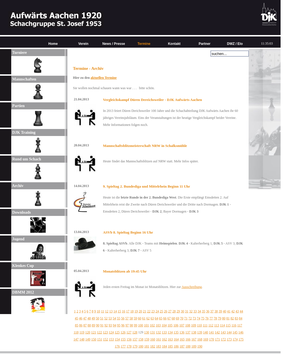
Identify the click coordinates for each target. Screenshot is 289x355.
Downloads (21, 212)
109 (193, 325)
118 (76, 332)
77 (211, 318)
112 (211, 325)
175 (241, 339)
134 (170, 332)
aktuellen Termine (104, 78)
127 (129, 332)
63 (152, 318)
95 (118, 325)
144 (229, 332)
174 (235, 339)
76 (207, 318)
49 (93, 318)
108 (187, 325)
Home (53, 44)
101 (146, 325)
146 (241, 332)
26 (165, 311)
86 (80, 325)
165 (182, 339)
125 (117, 332)
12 (106, 311)
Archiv (17, 186)
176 (117, 346)
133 (164, 332)
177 (123, 346)
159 (146, 339)
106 (175, 325)
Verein (83, 44)
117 (239, 325)
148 (81, 339)
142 (217, 332)
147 (76, 339)
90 (97, 325)
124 (111, 332)
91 (102, 325)
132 (158, 332)
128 (134, 332)
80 (224, 318)
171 (217, 339)
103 (158, 325)
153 (111, 339)
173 (229, 339)
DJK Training (23, 132)
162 (164, 339)
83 (236, 318)
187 (182, 346)
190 (199, 346)
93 (110, 325)
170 (211, 339)
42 (233, 311)
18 (132, 311)
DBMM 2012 (22, 292)
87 (85, 325)
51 (102, 318)
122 (99, 332)
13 (111, 311)
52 (106, 318)
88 (89, 325)
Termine (143, 44)
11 (102, 311)
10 (98, 311)
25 (161, 311)
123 (105, 332)
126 (123, 332)
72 (190, 318)
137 (188, 332)
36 (207, 311)
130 (146, 332)
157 (134, 339)
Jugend (17, 239)
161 (158, 339)
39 (220, 311)
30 (182, 311)
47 (85, 318)
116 (234, 325)
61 (144, 318)
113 (216, 325)
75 (203, 318)
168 (199, 339)
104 (164, 325)
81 (228, 318)
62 (148, 318)
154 (117, 339)
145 (235, 332)
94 (114, 325)
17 (127, 311)
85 (76, 325)
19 (136, 311)
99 (135, 325)
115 (228, 325)
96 (123, 325)
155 (123, 339)
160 (152, 339)
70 (182, 318)
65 (160, 318)
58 (131, 318)
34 (199, 311)
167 (193, 339)
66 (165, 318)
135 (176, 332)
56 (123, 318)
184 (164, 346)
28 (174, 311)
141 (211, 332)
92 (106, 325)
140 (205, 332)
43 (237, 311)
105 (170, 325)
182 (152, 346)
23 (153, 311)
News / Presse (113, 44)
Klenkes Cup (22, 266)
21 (144, 311)
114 (222, 325)
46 (80, 318)
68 (173, 318)
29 (178, 311)
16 (123, 311)
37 (212, 311)
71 (186, 318)
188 (188, 346)
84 (240, 318)
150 (93, 339)
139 (199, 332)
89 (93, 325)
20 (140, 311)
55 (118, 318)
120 (87, 332)
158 (140, 339)
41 (228, 311)
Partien (18, 106)
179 (134, 346)
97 (127, 325)
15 (119, 311)
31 (186, 311)
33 (195, 311)
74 (198, 318)
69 (177, 318)
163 (170, 339)
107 (181, 325)
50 (97, 318)
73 (194, 318)
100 (140, 325)
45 (76, 318)
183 (158, 346)
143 (223, 332)
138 (193, 332)
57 (127, 318)
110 (199, 325)
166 (188, 339)
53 (110, 318)
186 (176, 346)
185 (170, 346)
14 (115, 311)
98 (131, 325)
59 (135, 318)
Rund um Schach (26, 159)
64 (156, 318)
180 (140, 346)
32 (190, 311)
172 (223, 339)
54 (114, 318)
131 (152, 332)
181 (146, 346)
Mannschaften (23, 79)
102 (152, 325)
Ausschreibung (192, 287)
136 (182, 332)
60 (139, 318)
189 (193, 346)
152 (105, 339)
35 (203, 311)
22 (148, 311)
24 (157, 311)
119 (81, 332)
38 (216, 311)
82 (232, 318)
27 (169, 311)
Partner (204, 44)
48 (89, 318)
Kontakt (174, 44)
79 (219, 318)
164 (176, 339)
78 (215, 318)
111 (205, 325)
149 (87, 339)
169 (205, 339)
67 (169, 318)
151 (99, 339)
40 (224, 311)
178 (129, 346)
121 (93, 332)
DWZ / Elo (235, 44)
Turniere (19, 52)
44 (241, 311)
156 (129, 339)
